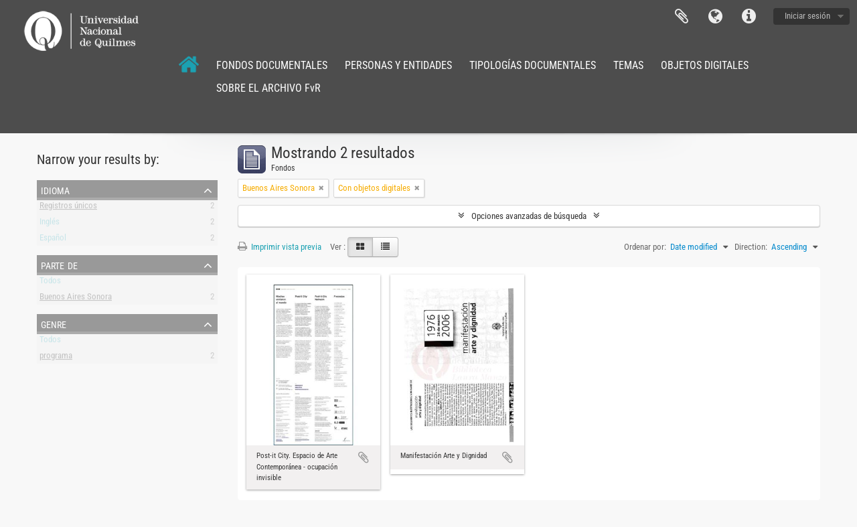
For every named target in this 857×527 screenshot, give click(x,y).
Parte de (59, 264)
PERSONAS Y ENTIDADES (398, 65)
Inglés (50, 224)
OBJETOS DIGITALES (705, 65)
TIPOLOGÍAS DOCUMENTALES (532, 65)
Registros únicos (68, 208)
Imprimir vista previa (279, 247)
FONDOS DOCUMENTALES (271, 65)
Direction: (750, 247)
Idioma (715, 16)
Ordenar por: (645, 247)
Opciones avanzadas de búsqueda (529, 216)
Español (53, 240)
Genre (53, 323)
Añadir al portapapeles (363, 457)
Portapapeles (681, 16)
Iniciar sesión (807, 16)
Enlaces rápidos (748, 16)
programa (56, 358)
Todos (50, 283)
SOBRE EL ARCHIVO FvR (268, 88)
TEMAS (628, 65)
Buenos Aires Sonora (76, 299)
